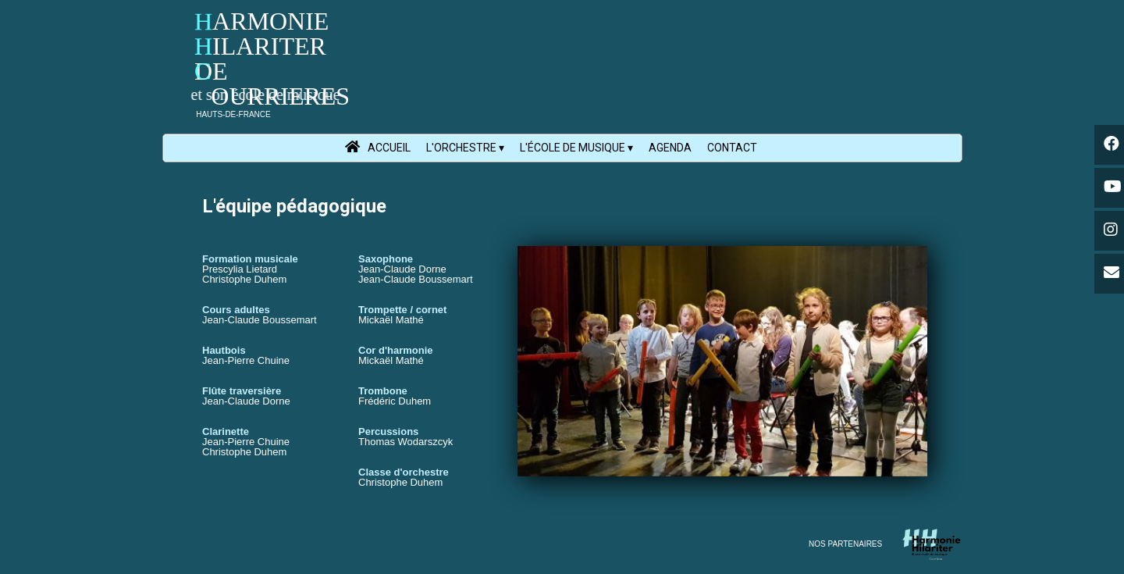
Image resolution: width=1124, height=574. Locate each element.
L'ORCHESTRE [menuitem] (465, 148)
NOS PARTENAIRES (845, 544)
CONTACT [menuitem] (732, 147)
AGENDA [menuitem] (670, 147)
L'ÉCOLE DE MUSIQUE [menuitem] (576, 148)
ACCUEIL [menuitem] (389, 147)
